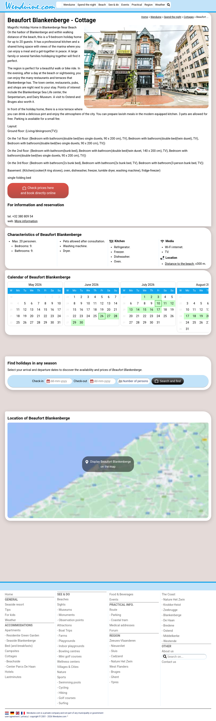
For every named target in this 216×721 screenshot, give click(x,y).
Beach (102, 4)
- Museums (64, 610)
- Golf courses (66, 698)
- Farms (62, 636)
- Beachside (12, 661)
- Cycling (62, 687)
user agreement (12, 716)
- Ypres (114, 682)
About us (168, 651)
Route (113, 610)
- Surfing (62, 703)
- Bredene (168, 625)
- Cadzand (116, 656)
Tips (8, 610)
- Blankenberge (171, 615)
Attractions (64, 625)
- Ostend (167, 631)
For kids (10, 615)
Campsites (12, 651)
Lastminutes (13, 677)
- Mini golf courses (69, 656)
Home (9, 594)
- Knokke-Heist (171, 605)
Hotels (9, 672)
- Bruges (114, 672)
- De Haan (168, 620)
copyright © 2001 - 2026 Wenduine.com (48, 716)
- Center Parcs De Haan (20, 666)
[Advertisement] (108, 345)
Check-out (81, 381)
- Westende (169, 641)
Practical (137, 4)
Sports (61, 677)
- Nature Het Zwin (120, 661)
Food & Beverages (121, 594)
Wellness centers (68, 661)
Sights (61, 604)
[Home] (59, 5)
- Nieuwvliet (117, 646)
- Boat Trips (64, 630)
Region (148, 4)
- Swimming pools (69, 682)
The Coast (168, 594)
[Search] (168, 5)
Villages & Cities (68, 667)
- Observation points (70, 620)
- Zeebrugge (169, 610)
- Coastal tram (118, 620)
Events (125, 4)
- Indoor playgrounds (70, 646)
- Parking (115, 615)
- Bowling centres (68, 651)
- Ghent (114, 677)
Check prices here (38, 191)
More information (26, 221)
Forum (113, 630)
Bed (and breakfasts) (19, 646)
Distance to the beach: (179, 264)
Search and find (168, 381)
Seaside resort (14, 604)
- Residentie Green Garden (22, 635)
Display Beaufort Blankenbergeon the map (108, 464)
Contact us (169, 662)
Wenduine (69, 4)
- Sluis (113, 651)
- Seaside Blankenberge (20, 641)
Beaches (63, 599)
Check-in (38, 381)
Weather (160, 4)
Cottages (11, 656)
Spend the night (87, 4)
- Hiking (62, 693)
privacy (24, 716)
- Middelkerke (170, 636)
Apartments (13, 630)
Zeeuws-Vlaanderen (122, 641)
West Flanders (118, 666)
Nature (61, 672)
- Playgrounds (66, 641)
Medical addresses (122, 625)
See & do (113, 4)
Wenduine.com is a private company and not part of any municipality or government (65, 713)
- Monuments (66, 615)
